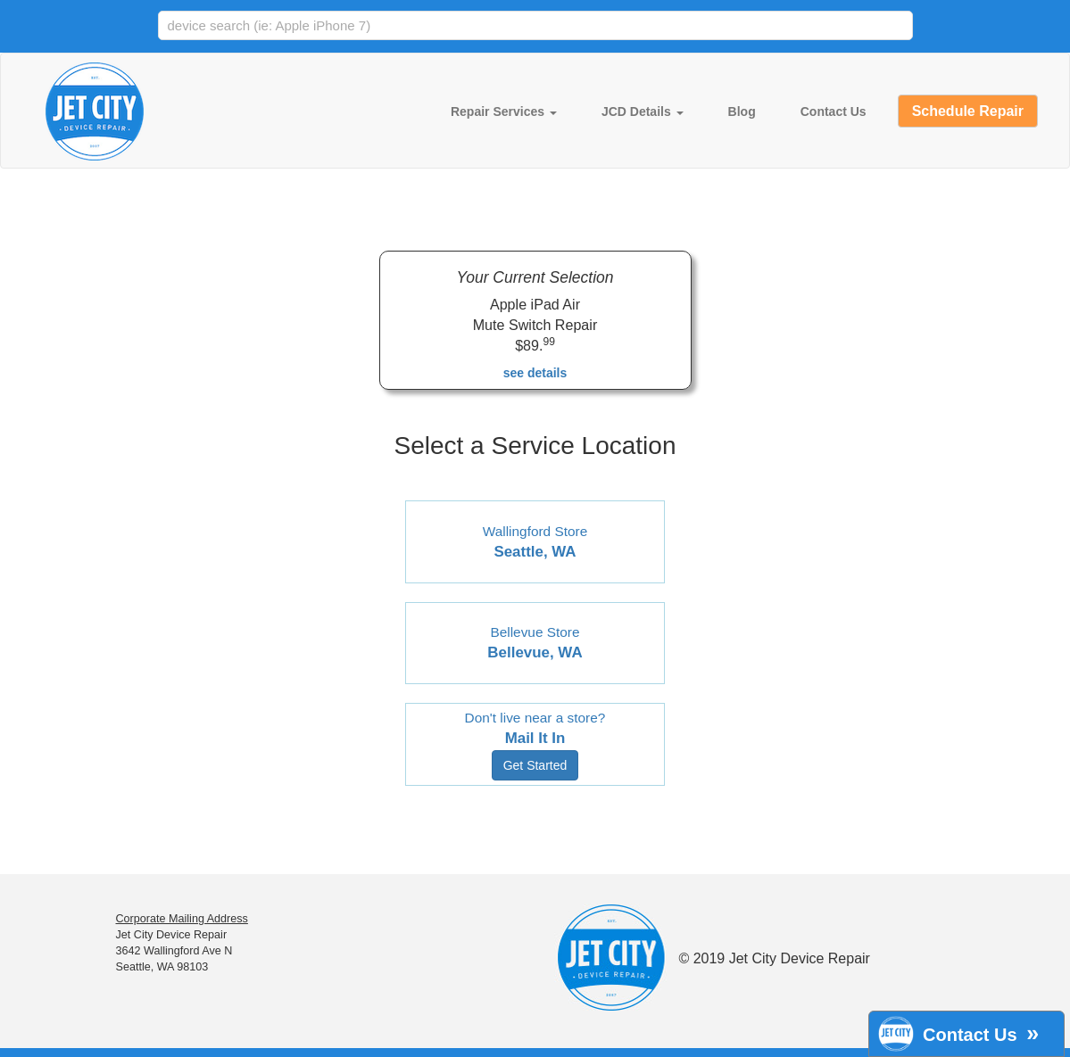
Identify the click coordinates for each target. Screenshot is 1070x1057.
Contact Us (833, 111)
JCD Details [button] (642, 111)
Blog (742, 111)
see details (535, 373)
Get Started (535, 765)
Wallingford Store (535, 542)
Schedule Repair (968, 111)
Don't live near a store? (535, 745)
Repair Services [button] (504, 111)
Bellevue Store (534, 642)
